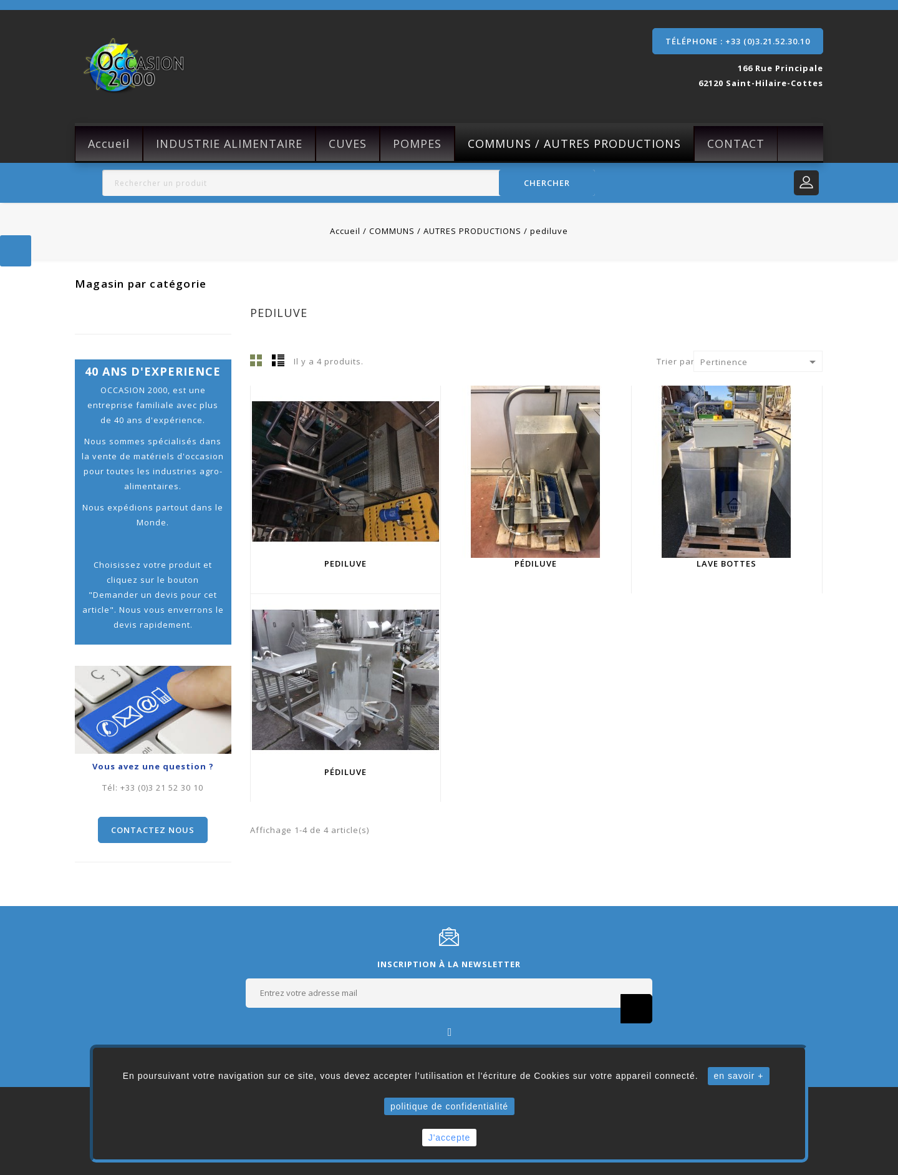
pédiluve (535, 563)
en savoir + (739, 1076)
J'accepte (449, 1138)
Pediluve (345, 563)
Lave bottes (726, 563)
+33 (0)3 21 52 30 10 (161, 787)
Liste (278, 360)
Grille (256, 360)
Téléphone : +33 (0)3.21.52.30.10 (737, 41)
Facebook (449, 1031)
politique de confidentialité (449, 1106)
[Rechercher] (348, 183)
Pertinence (760, 361)
